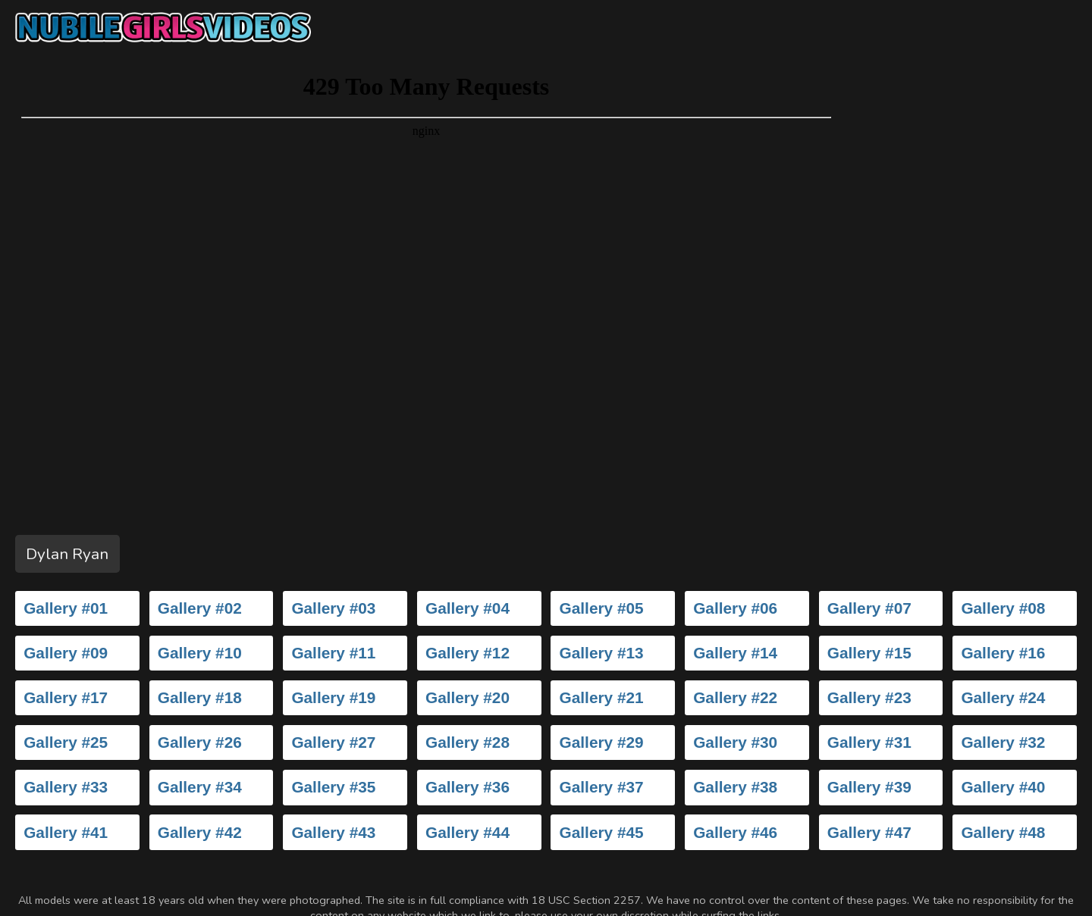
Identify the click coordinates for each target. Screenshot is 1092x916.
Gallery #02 (200, 608)
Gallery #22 (735, 697)
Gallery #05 (602, 608)
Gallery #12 (467, 652)
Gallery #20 (467, 697)
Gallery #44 (467, 832)
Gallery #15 (869, 652)
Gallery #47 (869, 832)
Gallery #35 (333, 787)
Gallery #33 (66, 787)
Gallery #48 (1003, 832)
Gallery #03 (333, 608)
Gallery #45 (602, 832)
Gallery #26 (200, 742)
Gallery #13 (602, 652)
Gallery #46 (735, 832)
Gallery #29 (602, 742)
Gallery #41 (66, 832)
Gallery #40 (1003, 787)
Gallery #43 (333, 832)
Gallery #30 (735, 742)
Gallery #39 (869, 787)
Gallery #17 (66, 697)
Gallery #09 (66, 652)
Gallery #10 (200, 652)
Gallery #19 (333, 697)
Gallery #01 (66, 608)
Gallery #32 (1003, 742)
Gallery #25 (66, 742)
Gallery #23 (869, 697)
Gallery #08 (1003, 608)
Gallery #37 (602, 787)
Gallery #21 (602, 697)
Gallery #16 (1003, 652)
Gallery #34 (200, 787)
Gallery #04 (467, 608)
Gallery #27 (333, 742)
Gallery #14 (735, 652)
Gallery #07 (869, 608)
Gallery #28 (467, 742)
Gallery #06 (735, 608)
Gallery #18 (200, 697)
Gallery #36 (467, 787)
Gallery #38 (735, 787)
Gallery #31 (869, 742)
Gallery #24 (1003, 697)
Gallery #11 (333, 652)
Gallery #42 (200, 832)
